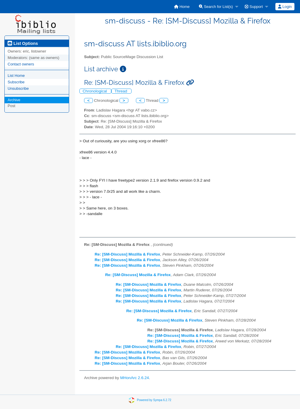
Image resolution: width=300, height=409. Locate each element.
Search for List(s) (216, 6)
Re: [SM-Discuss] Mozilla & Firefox (127, 254)
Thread (121, 91)
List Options (23, 43)
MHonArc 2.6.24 (134, 378)
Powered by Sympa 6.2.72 (154, 399)
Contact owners (21, 64)
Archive (14, 100)
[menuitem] (181, 6)
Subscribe (16, 82)
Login (285, 6)
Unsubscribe (18, 88)
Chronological (95, 91)
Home (182, 6)
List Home (16, 75)
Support (254, 6)
